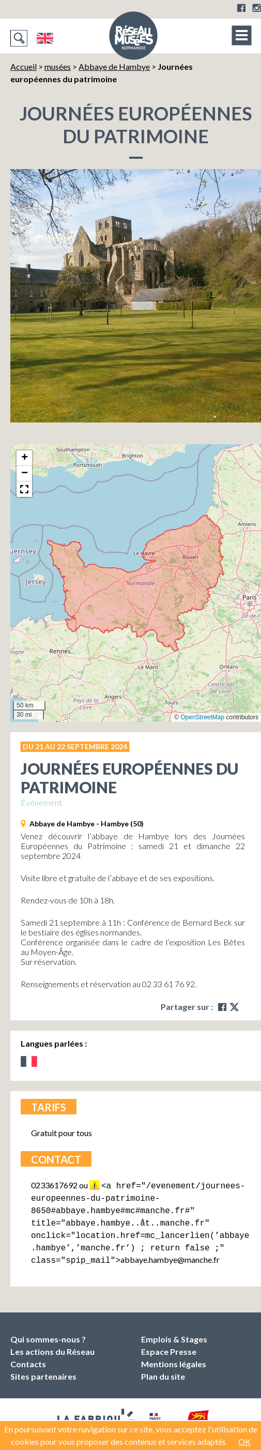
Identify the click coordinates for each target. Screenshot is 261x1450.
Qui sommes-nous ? (48, 1332)
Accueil (23, 66)
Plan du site (163, 1369)
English (44, 38)
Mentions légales (173, 1357)
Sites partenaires (43, 1369)
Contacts (28, 1357)
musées (57, 66)
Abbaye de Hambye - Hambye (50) (86, 823)
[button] (24, 458)
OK (244, 1441)
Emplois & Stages (174, 1332)
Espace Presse (168, 1344)
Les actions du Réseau (52, 1344)
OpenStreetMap (202, 717)
